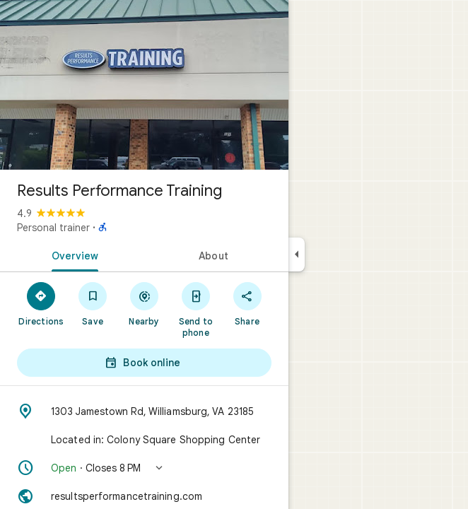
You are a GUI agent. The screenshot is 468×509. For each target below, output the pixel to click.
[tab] (72, 254)
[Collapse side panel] (296, 254)
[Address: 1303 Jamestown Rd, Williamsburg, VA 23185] (144, 411)
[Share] (247, 303)
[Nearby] (144, 303)
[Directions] (41, 303)
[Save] (93, 303)
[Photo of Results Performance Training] (144, 85)
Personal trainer (53, 227)
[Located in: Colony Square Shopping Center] (144, 440)
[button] (144, 468)
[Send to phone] (195, 309)
